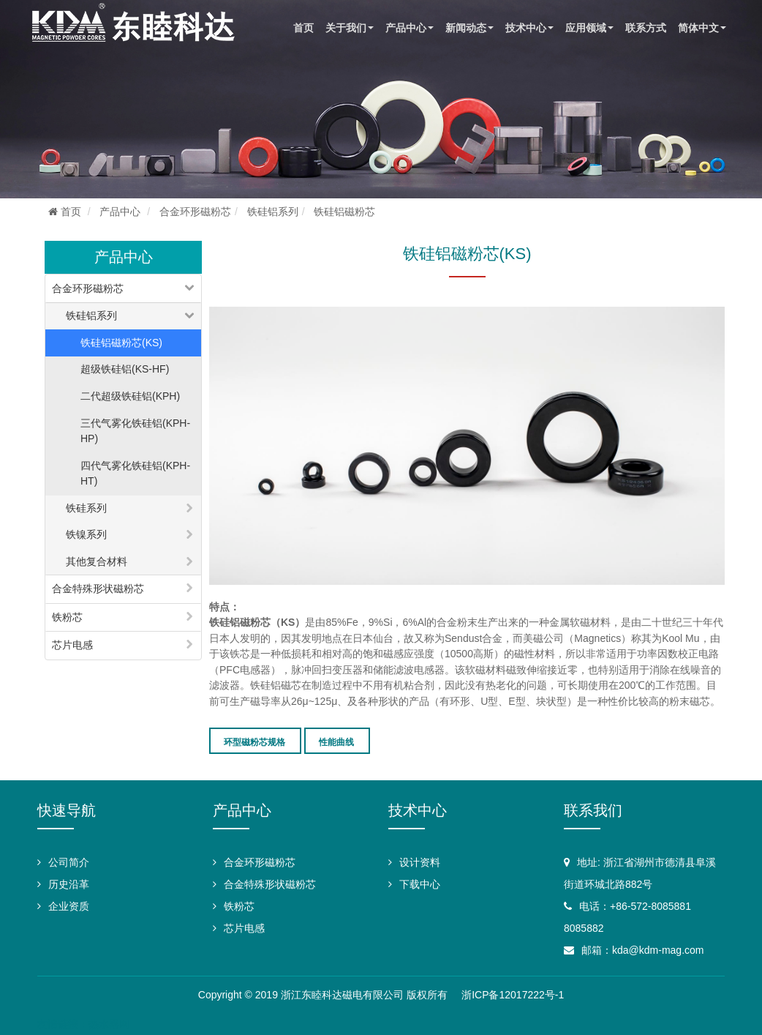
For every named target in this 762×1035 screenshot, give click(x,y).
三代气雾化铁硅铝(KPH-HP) (135, 431)
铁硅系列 (86, 508)
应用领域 (589, 28)
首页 (303, 28)
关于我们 (349, 28)
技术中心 (529, 28)
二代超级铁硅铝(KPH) (130, 396)
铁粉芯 (67, 617)
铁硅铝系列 (272, 211)
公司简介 (68, 862)
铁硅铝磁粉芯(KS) (121, 342)
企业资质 (68, 906)
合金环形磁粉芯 (195, 211)
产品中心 (409, 28)
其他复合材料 (96, 561)
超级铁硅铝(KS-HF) (124, 369)
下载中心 (419, 884)
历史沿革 (68, 884)
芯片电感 (72, 645)
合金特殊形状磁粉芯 (98, 588)
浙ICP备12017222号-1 (512, 995)
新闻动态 (469, 28)
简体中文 (702, 28)
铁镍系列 (86, 534)
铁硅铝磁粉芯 (344, 211)
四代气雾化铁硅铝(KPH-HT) (135, 473)
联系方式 (645, 28)
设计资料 (419, 862)
